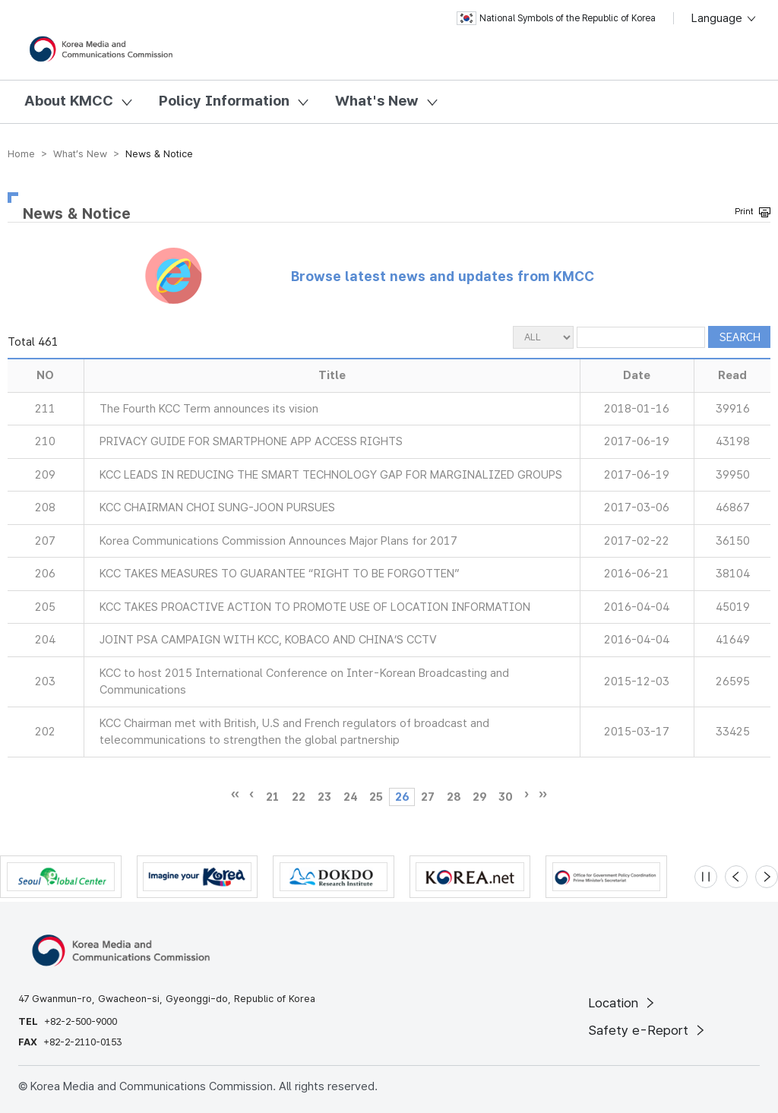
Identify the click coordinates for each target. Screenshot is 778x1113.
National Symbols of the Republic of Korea (556, 18)
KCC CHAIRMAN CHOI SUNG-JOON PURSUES (217, 507)
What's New (377, 100)
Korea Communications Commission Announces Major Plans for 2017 (278, 541)
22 (298, 797)
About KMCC (68, 100)
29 (479, 797)
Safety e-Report (647, 1030)
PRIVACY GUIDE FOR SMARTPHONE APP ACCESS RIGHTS (251, 441)
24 (350, 797)
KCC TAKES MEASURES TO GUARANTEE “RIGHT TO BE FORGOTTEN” (280, 573)
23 (324, 797)
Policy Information (224, 100)
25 (376, 797)
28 (453, 797)
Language (724, 18)
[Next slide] (766, 876)
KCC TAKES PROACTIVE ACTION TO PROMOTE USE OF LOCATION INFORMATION (315, 607)
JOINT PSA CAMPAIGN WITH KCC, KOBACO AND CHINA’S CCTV (268, 640)
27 (428, 797)
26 (402, 797)
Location (622, 1002)
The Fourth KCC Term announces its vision (209, 409)
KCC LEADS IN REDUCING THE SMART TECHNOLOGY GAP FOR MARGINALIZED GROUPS (331, 475)
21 (273, 797)
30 (505, 797)
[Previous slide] (736, 876)
